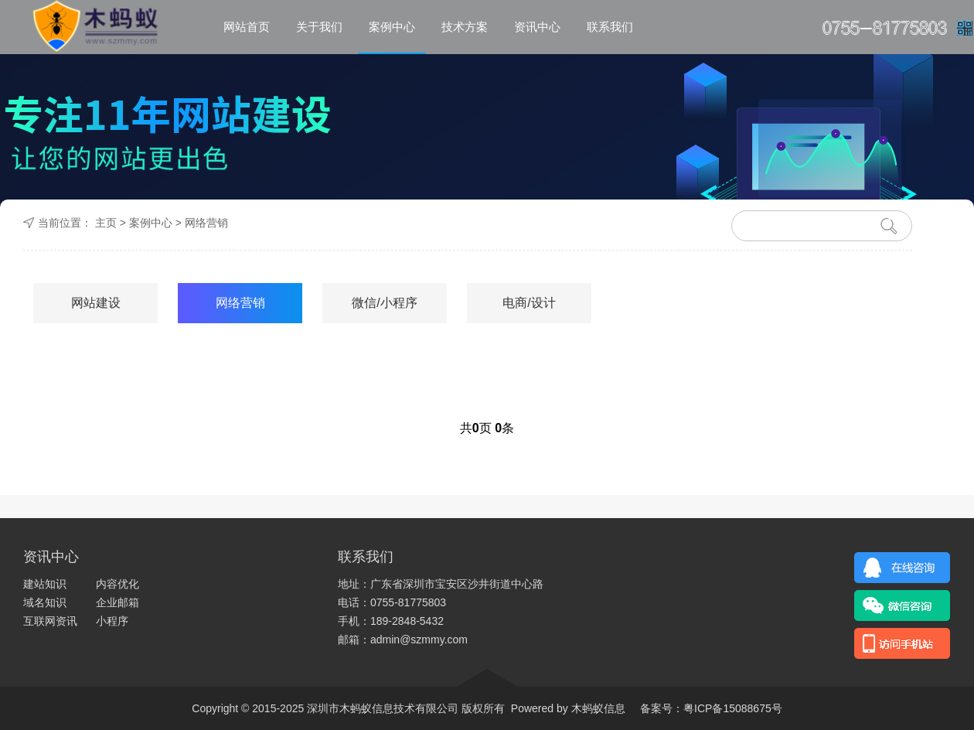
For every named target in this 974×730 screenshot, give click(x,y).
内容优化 (117, 584)
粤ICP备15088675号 (732, 708)
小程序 (112, 621)
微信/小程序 (384, 302)
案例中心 (392, 26)
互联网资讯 (50, 621)
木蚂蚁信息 (596, 708)
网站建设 (96, 302)
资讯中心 (537, 26)
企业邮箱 (117, 602)
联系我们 (610, 26)
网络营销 (206, 223)
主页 (106, 223)
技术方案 (464, 26)
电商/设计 (528, 302)
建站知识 (44, 584)
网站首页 (246, 26)
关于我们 (319, 26)
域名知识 (44, 602)
